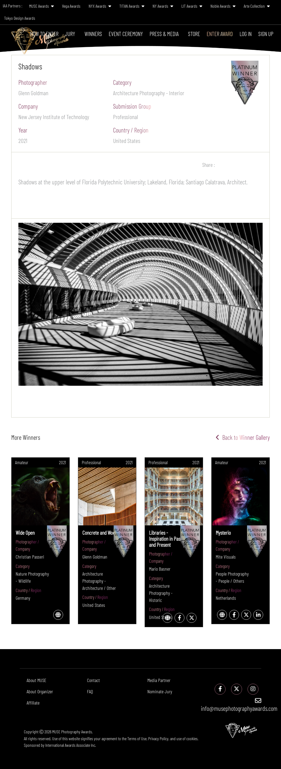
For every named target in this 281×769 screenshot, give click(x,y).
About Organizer (40, 691)
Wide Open (25, 532)
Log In (246, 33)
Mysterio (223, 532)
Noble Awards (222, 6)
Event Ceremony (126, 33)
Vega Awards (71, 6)
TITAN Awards (131, 6)
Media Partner (158, 680)
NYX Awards (100, 6)
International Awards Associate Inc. (70, 745)
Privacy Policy (158, 738)
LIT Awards (191, 6)
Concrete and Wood (99, 532)
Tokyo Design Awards (19, 18)
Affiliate (33, 703)
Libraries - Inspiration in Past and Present (165, 538)
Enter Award (220, 33)
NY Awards (163, 6)
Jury (70, 33)
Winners (93, 33)
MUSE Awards (41, 6)
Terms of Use (137, 738)
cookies (192, 738)
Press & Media (164, 33)
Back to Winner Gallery (243, 437)
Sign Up (265, 33)
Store (194, 33)
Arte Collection (257, 6)
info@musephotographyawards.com (239, 704)
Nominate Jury (159, 691)
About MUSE (36, 680)
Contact (93, 680)
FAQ (90, 691)
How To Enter (44, 33)
